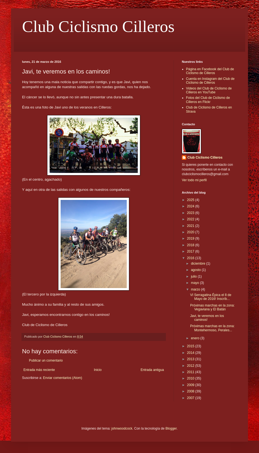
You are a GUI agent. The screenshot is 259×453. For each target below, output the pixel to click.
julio (194, 276)
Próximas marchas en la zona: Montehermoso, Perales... (212, 328)
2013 (191, 359)
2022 (191, 219)
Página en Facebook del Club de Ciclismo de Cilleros (210, 71)
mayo (195, 283)
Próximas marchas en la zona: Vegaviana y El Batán (212, 307)
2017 (191, 251)
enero (195, 338)
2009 (191, 385)
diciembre (198, 263)
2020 (191, 232)
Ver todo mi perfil (194, 180)
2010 (191, 378)
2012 (191, 366)
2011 (191, 372)
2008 (191, 391)
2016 (191, 258)
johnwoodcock (121, 428)
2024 (191, 206)
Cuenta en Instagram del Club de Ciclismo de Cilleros (210, 81)
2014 (191, 353)
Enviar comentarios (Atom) (62, 378)
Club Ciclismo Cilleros (98, 26)
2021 (191, 226)
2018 (191, 245)
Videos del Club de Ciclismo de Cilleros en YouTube (209, 90)
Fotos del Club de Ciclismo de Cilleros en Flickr (208, 100)
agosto (196, 270)
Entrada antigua (152, 370)
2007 (191, 398)
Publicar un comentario (46, 360)
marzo (196, 289)
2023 (191, 213)
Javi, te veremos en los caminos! (207, 318)
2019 (191, 238)
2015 (191, 346)
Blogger (171, 428)
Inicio (98, 370)
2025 (191, 200)
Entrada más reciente (39, 370)
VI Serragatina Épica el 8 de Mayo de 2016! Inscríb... (210, 297)
